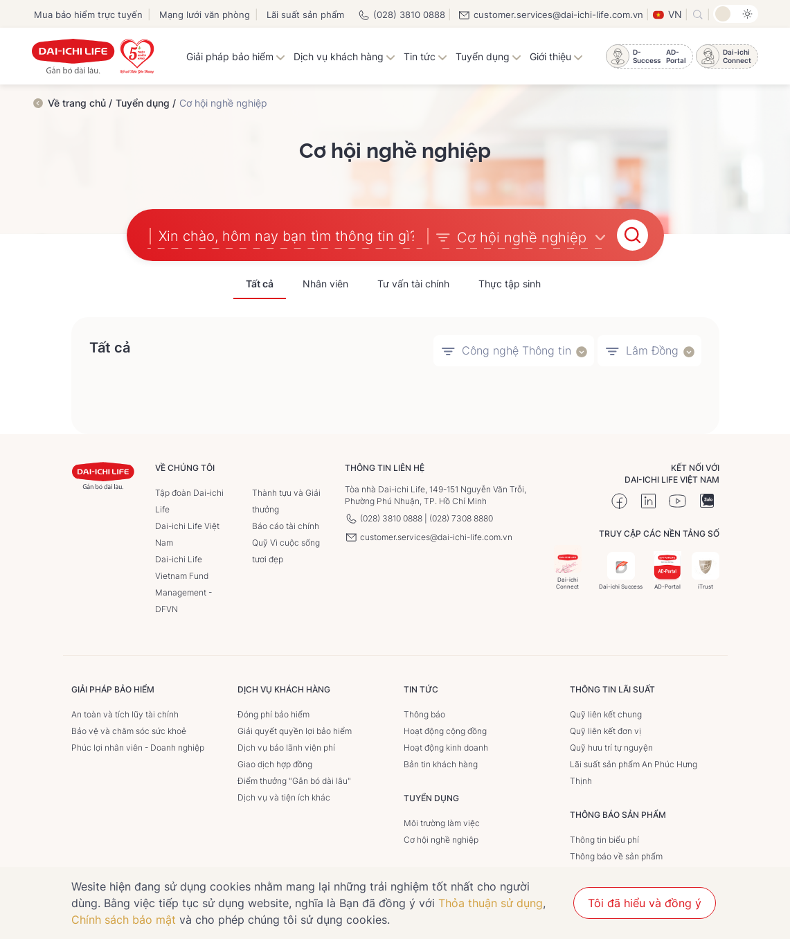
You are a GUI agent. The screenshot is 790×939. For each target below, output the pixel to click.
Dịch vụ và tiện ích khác (283, 797)
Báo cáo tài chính (285, 525)
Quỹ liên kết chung (606, 713)
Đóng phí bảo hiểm (273, 713)
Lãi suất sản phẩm (305, 14)
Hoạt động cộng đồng (445, 730)
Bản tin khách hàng (441, 763)
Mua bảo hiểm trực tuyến (88, 14)
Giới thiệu (556, 56)
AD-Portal (667, 570)
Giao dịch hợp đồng (274, 763)
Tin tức (425, 56)
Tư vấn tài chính (413, 283)
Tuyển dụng (488, 56)
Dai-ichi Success (621, 570)
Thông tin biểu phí (604, 839)
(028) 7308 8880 (461, 517)
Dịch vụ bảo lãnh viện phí (286, 747)
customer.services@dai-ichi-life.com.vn (550, 14)
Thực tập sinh (509, 283)
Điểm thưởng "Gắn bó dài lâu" (294, 780)
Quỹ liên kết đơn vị (605, 730)
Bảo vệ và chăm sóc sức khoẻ (128, 730)
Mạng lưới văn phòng (204, 14)
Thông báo (424, 713)
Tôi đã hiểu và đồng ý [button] (644, 903)
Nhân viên (325, 283)
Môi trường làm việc (442, 822)
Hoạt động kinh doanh (446, 747)
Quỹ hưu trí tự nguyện (611, 747)
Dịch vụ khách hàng (344, 56)
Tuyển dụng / (146, 103)
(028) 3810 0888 (401, 14)
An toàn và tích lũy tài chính (125, 713)
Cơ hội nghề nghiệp (441, 839)
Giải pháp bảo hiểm (235, 56)
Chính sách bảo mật (123, 920)
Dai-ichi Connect (568, 566)
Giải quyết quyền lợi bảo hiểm (294, 730)
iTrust (705, 570)
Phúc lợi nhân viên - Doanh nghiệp (137, 747)
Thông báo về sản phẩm (616, 855)
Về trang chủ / (80, 103)
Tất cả (259, 283)
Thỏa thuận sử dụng (490, 903)
